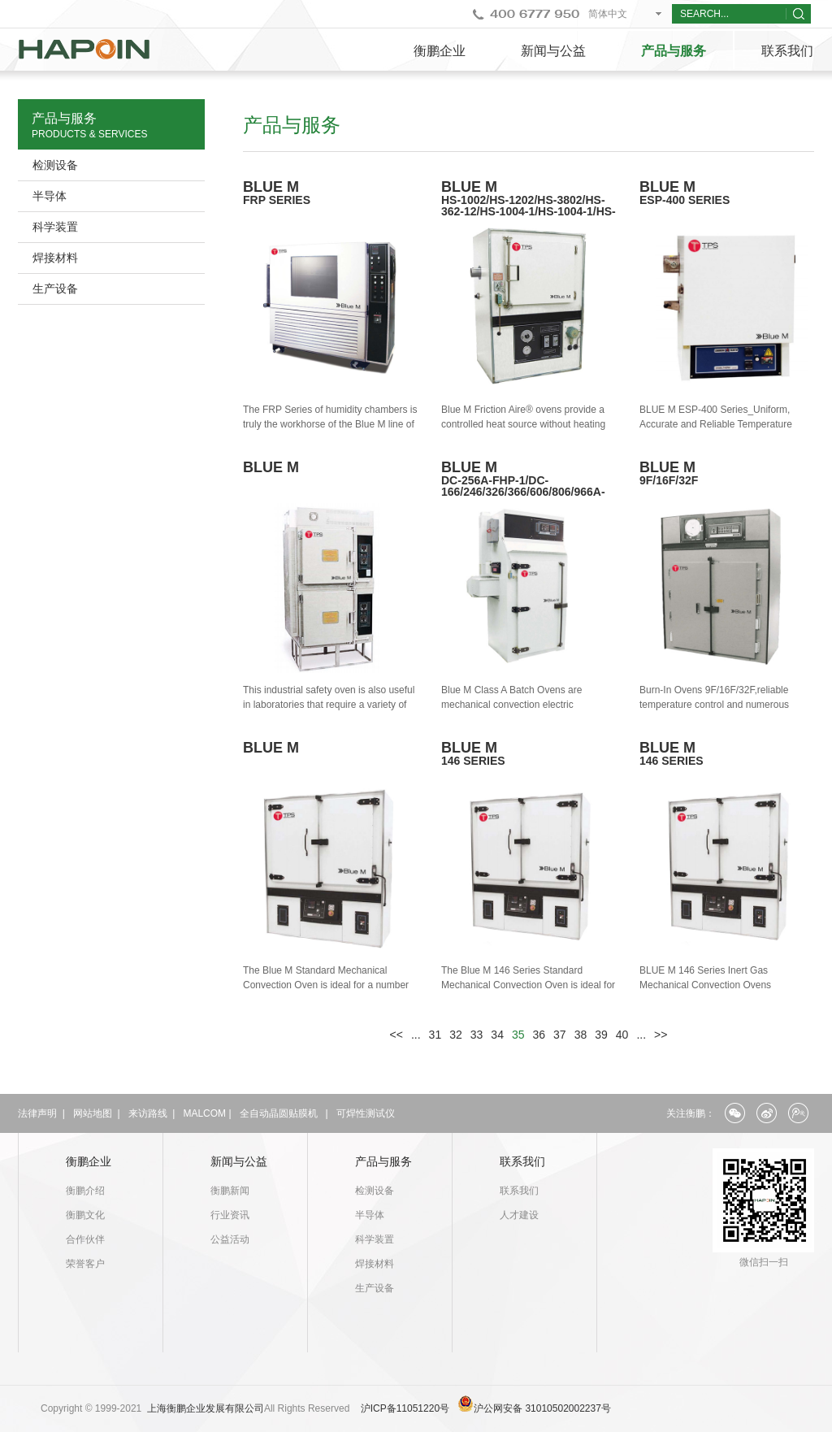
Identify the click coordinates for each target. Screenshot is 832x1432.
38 (580, 1034)
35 (518, 1034)
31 (435, 1034)
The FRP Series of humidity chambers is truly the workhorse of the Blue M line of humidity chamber (330, 424)
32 (455, 1034)
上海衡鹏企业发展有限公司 (205, 1408)
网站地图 (92, 1113)
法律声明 (37, 1113)
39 (601, 1034)
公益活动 (229, 1239)
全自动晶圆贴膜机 (279, 1113)
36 (539, 1034)
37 (559, 1034)
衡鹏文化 (85, 1215)
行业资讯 (229, 1215)
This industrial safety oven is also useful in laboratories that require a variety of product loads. (328, 704)
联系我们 (522, 1161)
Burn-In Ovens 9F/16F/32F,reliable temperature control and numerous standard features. (714, 704)
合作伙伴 (85, 1239)
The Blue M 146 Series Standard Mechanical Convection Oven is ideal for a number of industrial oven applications (528, 985)
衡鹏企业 (440, 51)
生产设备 (55, 288)
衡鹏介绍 (85, 1190)
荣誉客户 (85, 1263)
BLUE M (529, 203)
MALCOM (204, 1113)
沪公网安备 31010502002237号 (542, 1408)
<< (396, 1034)
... (416, 1034)
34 (497, 1034)
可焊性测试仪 (365, 1113)
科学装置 (55, 226)
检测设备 (55, 164)
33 (476, 1034)
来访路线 (147, 1113)
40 (622, 1034)
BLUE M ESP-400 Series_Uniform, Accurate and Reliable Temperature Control (715, 424)
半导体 (49, 195)
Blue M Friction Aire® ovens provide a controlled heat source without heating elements (523, 424)
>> (660, 1034)
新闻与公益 (553, 51)
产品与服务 (673, 51)
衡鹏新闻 (229, 1190)
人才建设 (519, 1215)
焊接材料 (55, 257)
